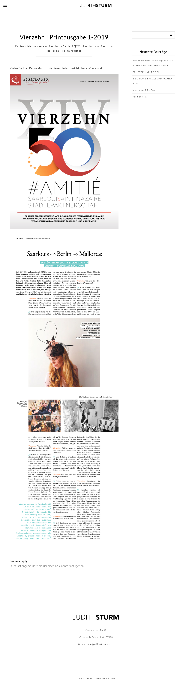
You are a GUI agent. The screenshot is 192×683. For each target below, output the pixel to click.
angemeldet (29, 566)
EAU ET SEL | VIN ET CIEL (146, 72)
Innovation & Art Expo (144, 90)
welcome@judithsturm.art (96, 644)
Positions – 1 (140, 96)
